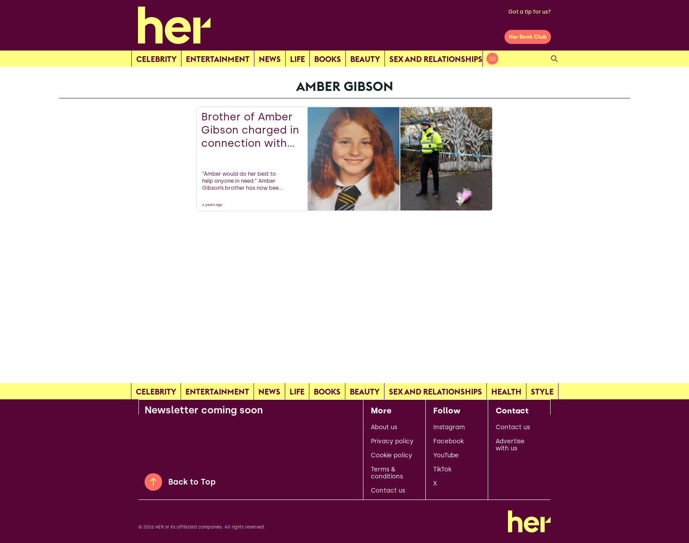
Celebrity (156, 59)
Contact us (388, 490)
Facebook (448, 441)
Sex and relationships (435, 59)
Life (297, 59)
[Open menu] (492, 59)
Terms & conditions (387, 473)
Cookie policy (391, 455)
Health (506, 392)
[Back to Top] (153, 482)
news (270, 59)
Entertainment (218, 59)
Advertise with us (510, 445)
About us (384, 427)
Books (327, 59)
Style (542, 392)
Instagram (449, 427)
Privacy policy (392, 441)
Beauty (365, 59)
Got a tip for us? (529, 12)
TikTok (442, 469)
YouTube (446, 455)
